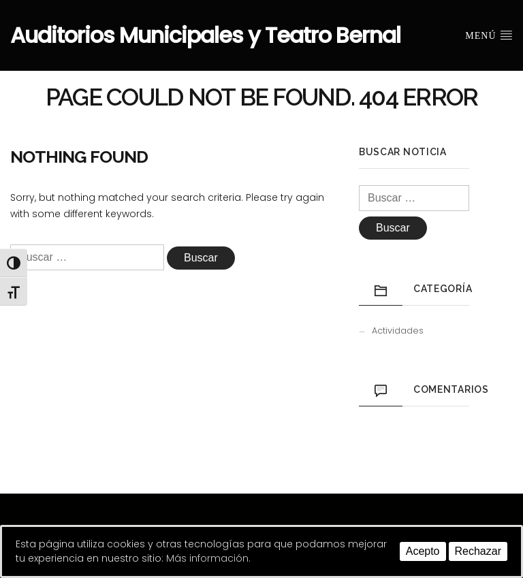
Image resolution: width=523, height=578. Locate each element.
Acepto (423, 551)
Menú (489, 35)
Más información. (208, 558)
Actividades (398, 330)
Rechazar (478, 551)
